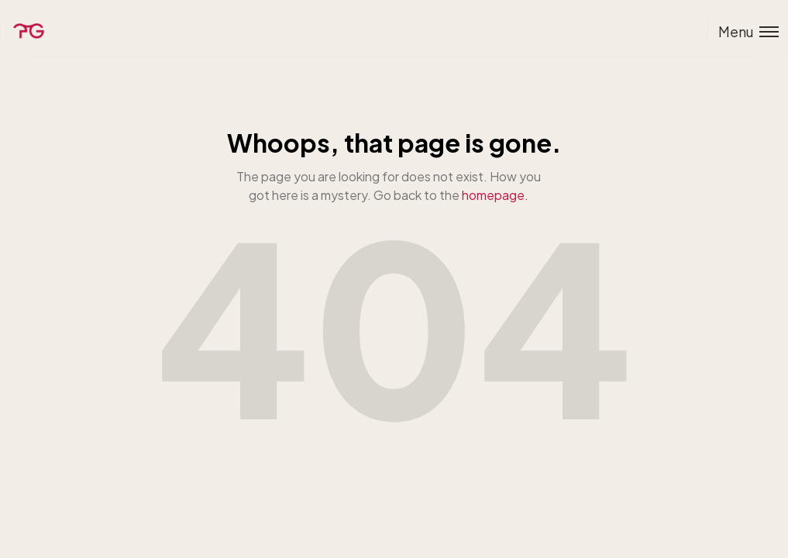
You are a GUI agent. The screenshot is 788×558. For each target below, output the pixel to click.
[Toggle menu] (743, 31)
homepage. (495, 195)
